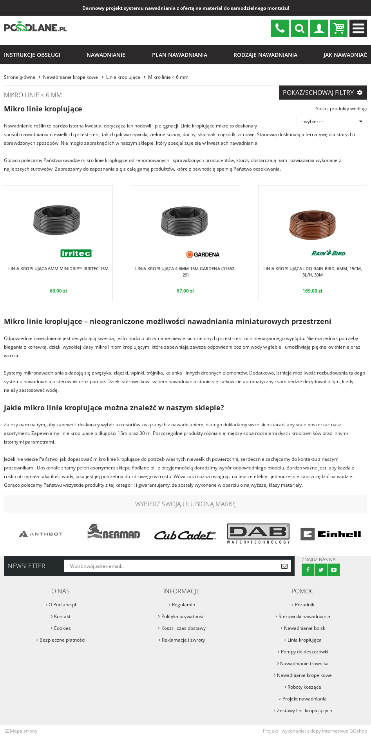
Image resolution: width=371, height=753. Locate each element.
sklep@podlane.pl (280, 28)
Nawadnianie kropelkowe (70, 77)
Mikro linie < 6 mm (168, 77)
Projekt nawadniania (304, 698)
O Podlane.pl (62, 604)
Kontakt (62, 616)
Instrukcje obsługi (32, 54)
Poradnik (304, 604)
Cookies (62, 628)
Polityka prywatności (183, 616)
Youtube (334, 570)
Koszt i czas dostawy (183, 628)
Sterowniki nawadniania (304, 616)
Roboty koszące (304, 687)
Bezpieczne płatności (62, 640)
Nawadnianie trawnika (304, 663)
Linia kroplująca (123, 77)
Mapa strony (23, 731)
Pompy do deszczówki (304, 651)
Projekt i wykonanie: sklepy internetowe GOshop (315, 731)
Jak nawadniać (345, 54)
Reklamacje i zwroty (183, 640)
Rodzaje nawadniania (265, 54)
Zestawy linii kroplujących (304, 710)
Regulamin (183, 604)
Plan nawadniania (179, 54)
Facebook (308, 570)
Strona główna (19, 77)
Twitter (321, 570)
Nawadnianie (106, 54)
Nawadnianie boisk (304, 628)
